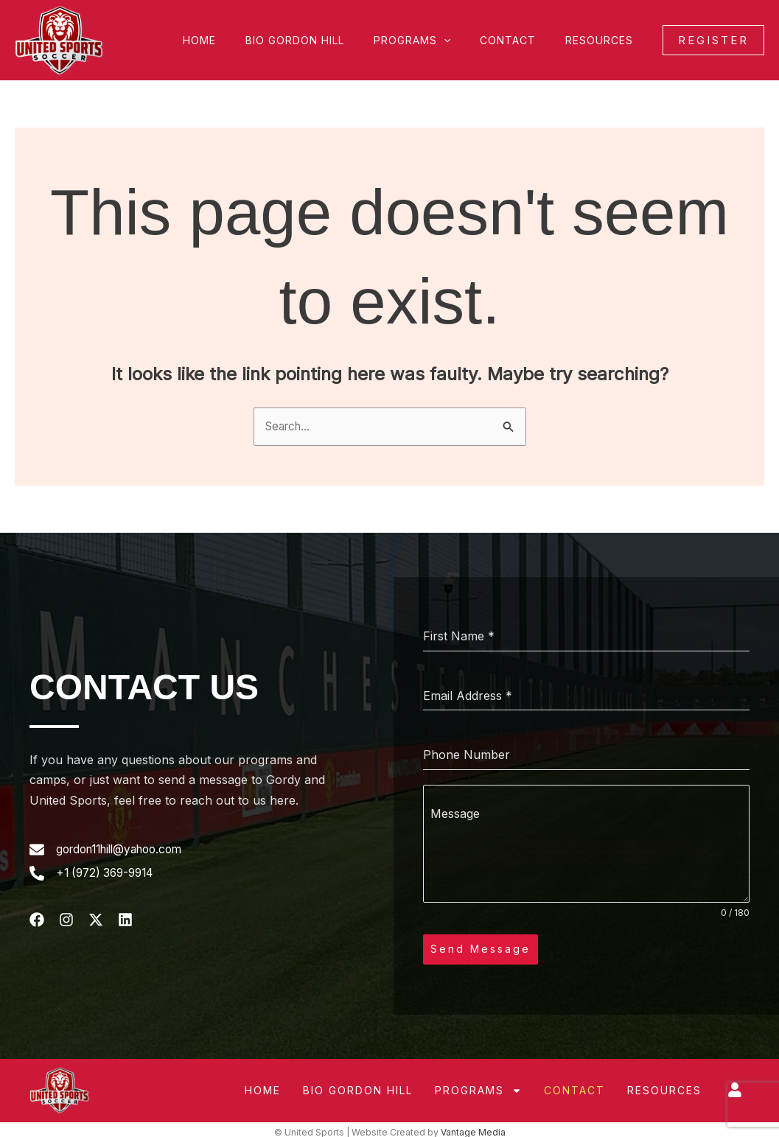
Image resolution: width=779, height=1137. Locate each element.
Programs (434, 40)
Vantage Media (473, 1127)
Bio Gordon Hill (325, 40)
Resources (603, 40)
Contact (521, 40)
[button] (465, 40)
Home (239, 40)
